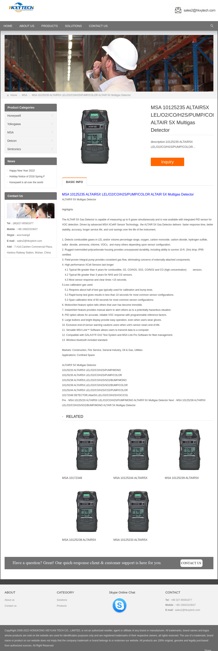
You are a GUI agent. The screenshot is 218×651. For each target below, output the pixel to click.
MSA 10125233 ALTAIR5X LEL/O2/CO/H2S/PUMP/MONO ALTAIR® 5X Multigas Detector (118, 400)
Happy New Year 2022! (22, 170)
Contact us (10, 605)
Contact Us (98, 26)
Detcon (11, 140)
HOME (8, 26)
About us (9, 600)
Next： (172, 400)
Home (13, 95)
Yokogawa (14, 124)
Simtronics (14, 149)
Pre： (65, 400)
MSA (24, 95)
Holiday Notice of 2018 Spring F (27, 176)
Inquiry (167, 162)
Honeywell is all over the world (26, 182)
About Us (26, 26)
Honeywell (14, 115)
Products (49, 26)
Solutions (73, 26)
